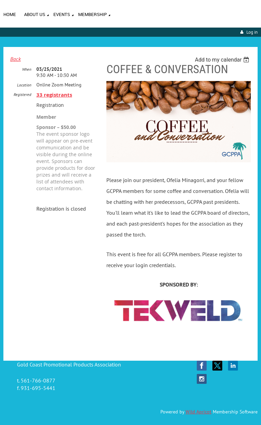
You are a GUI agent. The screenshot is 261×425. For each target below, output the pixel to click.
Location (24, 84)
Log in (252, 32)
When (26, 69)
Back (15, 58)
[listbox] (223, 59)
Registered (22, 94)
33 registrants (54, 94)
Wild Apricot (198, 412)
